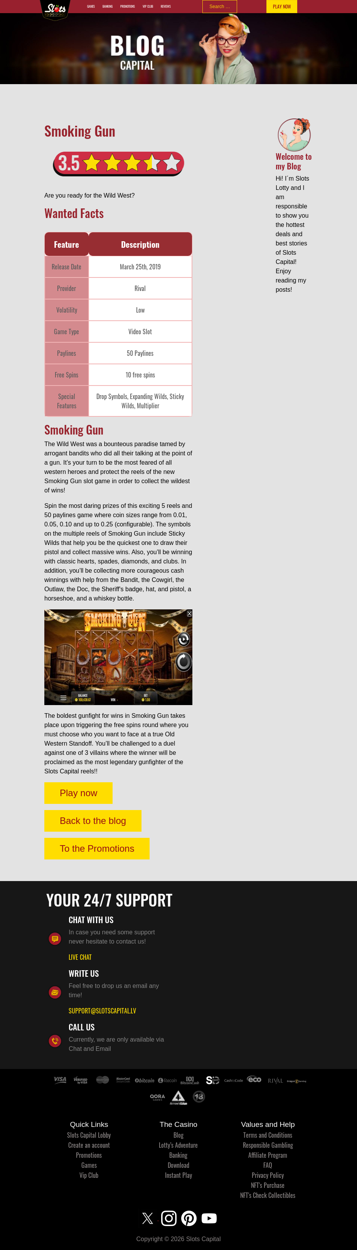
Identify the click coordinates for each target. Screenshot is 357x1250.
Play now (78, 793)
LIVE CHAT (80, 957)
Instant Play (178, 1175)
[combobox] (219, 6)
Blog (178, 1135)
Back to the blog (93, 820)
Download (178, 1165)
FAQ (267, 1165)
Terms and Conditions (267, 1135)
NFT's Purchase (268, 1185)
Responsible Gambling (268, 1145)
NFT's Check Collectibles (267, 1195)
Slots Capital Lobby (89, 1135)
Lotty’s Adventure (178, 1145)
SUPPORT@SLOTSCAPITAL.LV (102, 1010)
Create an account (89, 1145)
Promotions (127, 6)
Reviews (166, 6)
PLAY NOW (282, 6)
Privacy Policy (268, 1175)
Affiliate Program (267, 1155)
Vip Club (148, 6)
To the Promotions (97, 848)
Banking (108, 6)
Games (91, 6)
